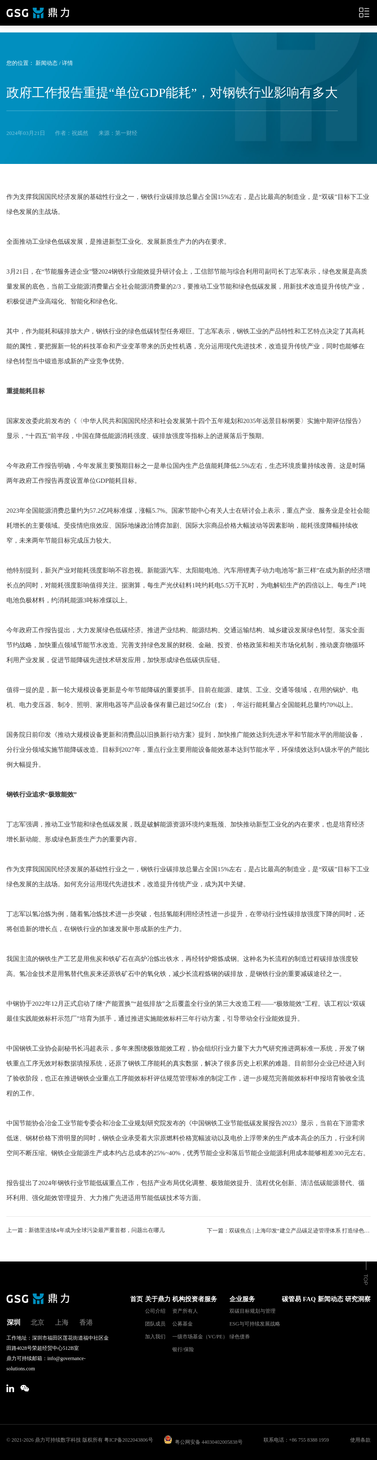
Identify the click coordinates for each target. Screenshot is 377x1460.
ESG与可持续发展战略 (254, 1323)
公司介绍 (155, 1311)
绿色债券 (239, 1336)
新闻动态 (46, 63)
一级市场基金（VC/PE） (200, 1336)
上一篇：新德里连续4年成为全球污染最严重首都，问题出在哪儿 (85, 1230)
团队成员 (155, 1323)
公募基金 (182, 1323)
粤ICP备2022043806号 (128, 1439)
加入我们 (155, 1336)
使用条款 (360, 1439)
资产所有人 (185, 1311)
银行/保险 (183, 1349)
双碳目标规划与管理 (252, 1311)
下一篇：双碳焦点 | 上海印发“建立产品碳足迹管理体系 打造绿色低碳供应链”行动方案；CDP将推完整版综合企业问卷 (289, 1230)
